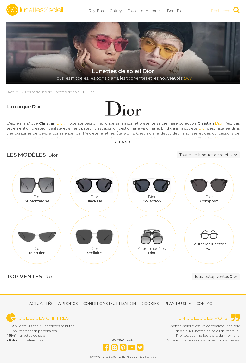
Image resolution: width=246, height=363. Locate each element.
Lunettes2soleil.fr (34, 10)
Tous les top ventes (215, 276)
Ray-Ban (96, 10)
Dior (90, 92)
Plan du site (178, 303)
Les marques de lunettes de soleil (53, 92)
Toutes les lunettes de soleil (208, 154)
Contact (205, 303)
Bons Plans (176, 10)
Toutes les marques (144, 10)
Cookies (150, 303)
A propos (68, 303)
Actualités (40, 303)
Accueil (13, 92)
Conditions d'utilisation (109, 303)
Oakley (116, 10)
